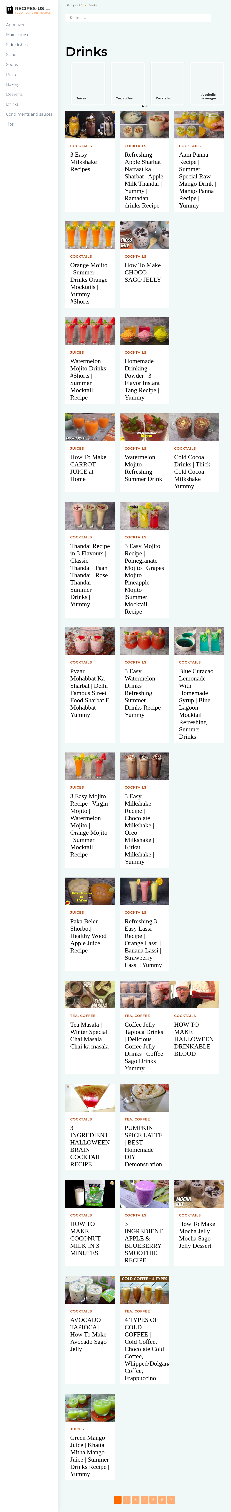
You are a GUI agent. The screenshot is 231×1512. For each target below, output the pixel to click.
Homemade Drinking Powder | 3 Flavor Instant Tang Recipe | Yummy (142, 379)
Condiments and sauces (29, 114)
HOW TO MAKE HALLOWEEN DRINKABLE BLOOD (194, 1039)
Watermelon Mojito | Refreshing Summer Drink (143, 468)
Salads (12, 54)
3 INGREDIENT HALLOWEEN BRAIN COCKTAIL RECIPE (90, 1146)
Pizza (11, 74)
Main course (18, 34)
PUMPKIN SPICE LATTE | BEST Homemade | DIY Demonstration (144, 1146)
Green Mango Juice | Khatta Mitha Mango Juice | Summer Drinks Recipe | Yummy (89, 1456)
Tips (10, 124)
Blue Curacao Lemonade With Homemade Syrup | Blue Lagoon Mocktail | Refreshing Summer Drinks (196, 704)
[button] (143, 106)
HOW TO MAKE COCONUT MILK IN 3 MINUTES (85, 1238)
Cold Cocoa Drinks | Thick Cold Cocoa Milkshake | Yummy (192, 472)
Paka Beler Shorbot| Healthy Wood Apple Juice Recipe (88, 936)
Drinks (12, 104)
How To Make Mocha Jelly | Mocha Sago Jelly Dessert (197, 1234)
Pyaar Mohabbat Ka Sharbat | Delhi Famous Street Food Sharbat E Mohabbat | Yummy (89, 693)
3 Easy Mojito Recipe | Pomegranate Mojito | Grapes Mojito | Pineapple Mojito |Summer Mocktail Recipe (144, 579)
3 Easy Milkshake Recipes (83, 162)
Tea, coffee (83, 1016)
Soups (12, 64)
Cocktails (81, 146)
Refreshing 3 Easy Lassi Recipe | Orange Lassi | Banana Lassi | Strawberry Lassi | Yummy (143, 943)
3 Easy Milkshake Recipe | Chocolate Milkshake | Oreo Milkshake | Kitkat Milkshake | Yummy (139, 829)
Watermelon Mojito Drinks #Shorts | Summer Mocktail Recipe (88, 379)
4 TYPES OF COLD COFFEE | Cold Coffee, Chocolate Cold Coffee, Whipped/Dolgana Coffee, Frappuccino (147, 1349)
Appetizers (16, 25)
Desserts (14, 94)
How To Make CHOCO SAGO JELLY (143, 272)
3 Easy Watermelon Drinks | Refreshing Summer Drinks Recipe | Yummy (144, 693)
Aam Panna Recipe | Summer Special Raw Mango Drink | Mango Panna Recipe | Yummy (197, 180)
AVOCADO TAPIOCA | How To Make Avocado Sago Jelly (88, 1334)
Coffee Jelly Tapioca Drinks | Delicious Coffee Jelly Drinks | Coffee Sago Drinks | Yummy (144, 1046)
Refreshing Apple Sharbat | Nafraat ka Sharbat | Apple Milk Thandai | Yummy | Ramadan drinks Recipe (144, 180)
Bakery (12, 84)
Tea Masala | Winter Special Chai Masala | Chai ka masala (89, 1035)
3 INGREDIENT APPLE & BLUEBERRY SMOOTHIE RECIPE (144, 1242)
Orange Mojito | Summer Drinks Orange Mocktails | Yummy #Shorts (89, 283)
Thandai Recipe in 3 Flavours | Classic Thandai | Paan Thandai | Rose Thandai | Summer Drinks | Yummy (90, 575)
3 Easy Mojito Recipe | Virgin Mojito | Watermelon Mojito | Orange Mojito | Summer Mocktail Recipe (89, 825)
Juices (77, 352)
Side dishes (17, 44)
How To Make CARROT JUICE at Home (88, 468)
